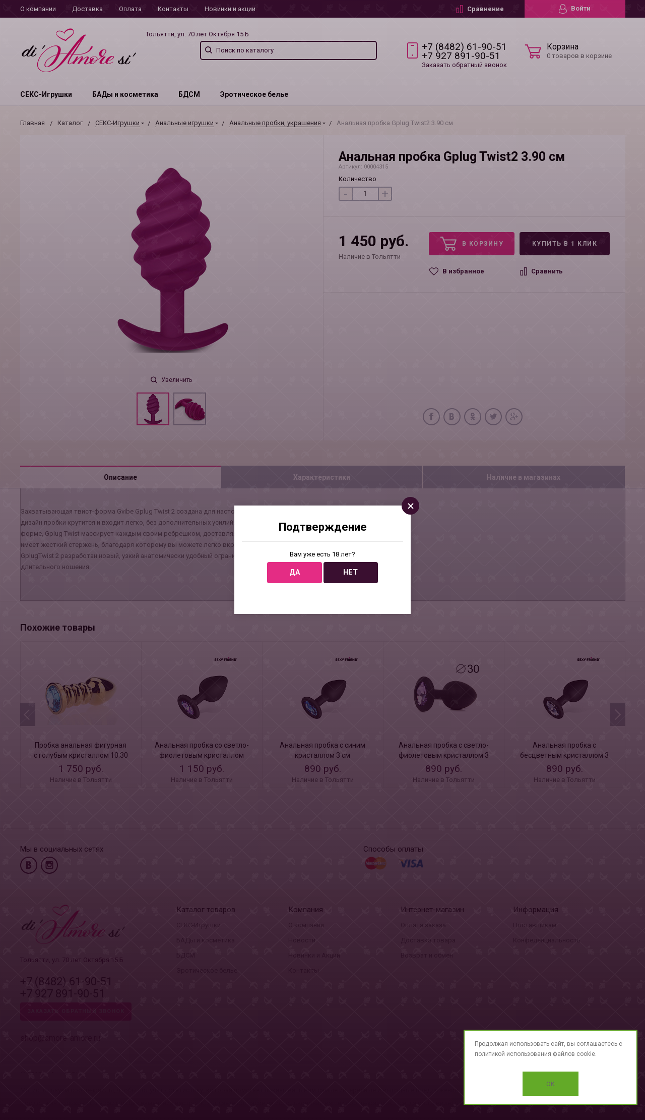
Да (294, 572)
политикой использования (513, 1053)
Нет (350, 572)
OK (550, 1084)
